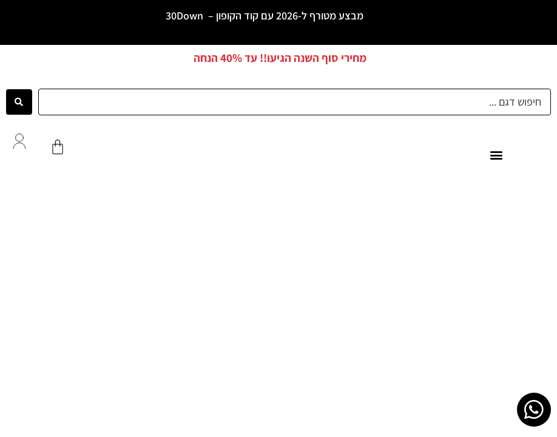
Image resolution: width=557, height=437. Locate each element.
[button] (497, 155)
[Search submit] (19, 102)
